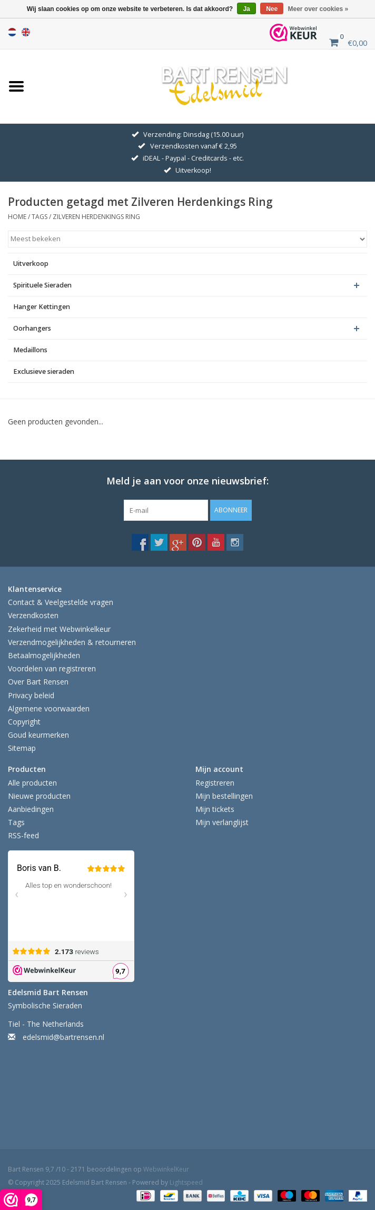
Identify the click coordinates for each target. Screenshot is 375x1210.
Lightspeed (186, 1182)
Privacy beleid (31, 695)
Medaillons (30, 349)
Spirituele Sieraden (42, 285)
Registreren (214, 783)
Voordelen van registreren (52, 668)
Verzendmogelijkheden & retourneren (72, 642)
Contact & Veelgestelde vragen (60, 602)
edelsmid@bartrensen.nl (63, 1037)
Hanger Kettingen (41, 306)
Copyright (24, 722)
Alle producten (32, 783)
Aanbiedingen (31, 809)
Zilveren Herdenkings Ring (96, 216)
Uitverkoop (30, 263)
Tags (39, 216)
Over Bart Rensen (38, 682)
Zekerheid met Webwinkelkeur (59, 629)
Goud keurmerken (38, 735)
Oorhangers (32, 328)
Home (17, 216)
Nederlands (12, 32)
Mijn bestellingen (224, 796)
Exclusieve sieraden (43, 371)
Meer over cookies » (318, 9)
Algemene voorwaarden (49, 708)
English (26, 32)
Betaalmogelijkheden (44, 655)
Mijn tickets (214, 809)
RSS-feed (23, 835)
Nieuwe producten (39, 796)
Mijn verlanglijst (222, 822)
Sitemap (22, 748)
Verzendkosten (33, 615)
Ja (246, 9)
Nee (272, 9)
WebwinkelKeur (166, 1169)
